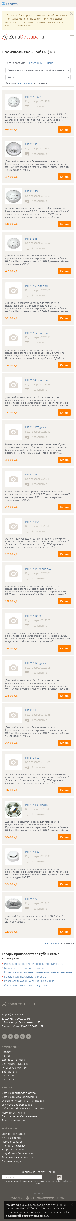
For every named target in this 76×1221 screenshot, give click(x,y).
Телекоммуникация (14, 1120)
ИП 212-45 (31, 238)
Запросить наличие (14, 1149)
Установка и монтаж (14, 1067)
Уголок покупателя (13, 1133)
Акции (6, 1055)
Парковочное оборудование (19, 1116)
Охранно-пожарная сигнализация (23, 1100)
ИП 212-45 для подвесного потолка (38, 380)
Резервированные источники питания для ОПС (33, 963)
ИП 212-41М (32, 852)
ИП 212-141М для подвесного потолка (38, 569)
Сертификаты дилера (15, 1063)
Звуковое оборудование (17, 1104)
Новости (7, 1051)
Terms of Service (65, 1181)
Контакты (8, 1079)
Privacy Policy (50, 1181)
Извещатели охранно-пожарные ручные (29, 981)
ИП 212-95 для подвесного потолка (38, 285)
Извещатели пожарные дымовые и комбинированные (38, 972)
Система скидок (12, 1161)
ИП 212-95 (31, 144)
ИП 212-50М (32, 191)
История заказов (12, 1141)
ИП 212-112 (32, 757)
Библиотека (9, 1071)
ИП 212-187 (32, 474)
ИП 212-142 (32, 521)
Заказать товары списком (18, 1157)
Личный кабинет (12, 1137)
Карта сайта (9, 1075)
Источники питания (14, 1112)
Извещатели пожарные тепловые (25, 976)
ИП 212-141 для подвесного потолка (38, 663)
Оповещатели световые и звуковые (26, 985)
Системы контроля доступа (19, 1092)
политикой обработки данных (27, 1215)
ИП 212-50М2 (33, 97)
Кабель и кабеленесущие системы (23, 1108)
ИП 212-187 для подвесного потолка (38, 427)
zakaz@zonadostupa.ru (16, 1018)
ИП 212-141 (32, 710)
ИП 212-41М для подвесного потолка (38, 804)
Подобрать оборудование (18, 1153)
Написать (4, 3)
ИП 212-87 (31, 899)
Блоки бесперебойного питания (24, 968)
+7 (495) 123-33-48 (12, 1014)
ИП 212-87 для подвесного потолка (38, 333)
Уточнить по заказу (13, 1145)
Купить (64, 129)
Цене (50, 63)
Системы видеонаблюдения (19, 1096)
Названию (35, 63)
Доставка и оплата (13, 1059)
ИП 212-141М (33, 616)
